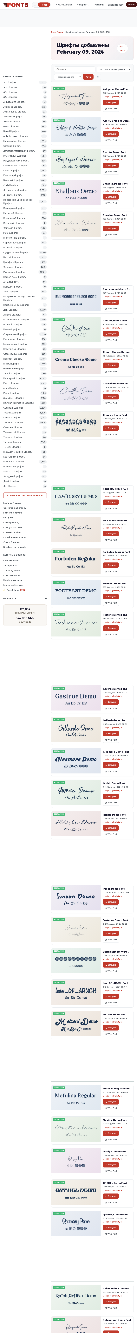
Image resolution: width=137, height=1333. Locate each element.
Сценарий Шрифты (13, 407)
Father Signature (12, 512)
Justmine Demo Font (115, 920)
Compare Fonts (11, 575)
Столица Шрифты (12, 146)
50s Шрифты (10, 87)
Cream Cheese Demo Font (119, 352)
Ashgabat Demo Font (116, 89)
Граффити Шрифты (13, 262)
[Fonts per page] (114, 69)
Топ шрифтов (10, 565)
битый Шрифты (11, 131)
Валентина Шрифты (13, 461)
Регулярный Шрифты (14, 378)
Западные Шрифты (13, 476)
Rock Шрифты (10, 388)
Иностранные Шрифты (14, 237)
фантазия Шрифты (12, 228)
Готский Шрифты (11, 257)
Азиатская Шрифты (13, 116)
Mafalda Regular (12, 503)
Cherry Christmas (12, 527)
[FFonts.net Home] (16, 5)
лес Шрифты (9, 486)
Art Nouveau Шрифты (15, 111)
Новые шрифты (64, 4)
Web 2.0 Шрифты (12, 471)
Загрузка (110, 102)
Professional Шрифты (14, 368)
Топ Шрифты (82, 4)
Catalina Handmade (14, 537)
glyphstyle (117, 96)
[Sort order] (67, 77)
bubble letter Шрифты (15, 136)
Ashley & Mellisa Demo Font (119, 120)
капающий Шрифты (13, 213)
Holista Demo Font (114, 814)
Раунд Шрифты (11, 393)
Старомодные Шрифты (15, 354)
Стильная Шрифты (13, 427)
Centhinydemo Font (115, 320)
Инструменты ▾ (115, 4)
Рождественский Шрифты (16, 160)
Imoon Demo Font (114, 888)
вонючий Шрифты (12, 247)
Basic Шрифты (11, 126)
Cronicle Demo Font (115, 415)
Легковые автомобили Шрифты (19, 151)
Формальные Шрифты (14, 242)
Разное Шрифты (11, 329)
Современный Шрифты (15, 334)
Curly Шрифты (10, 185)
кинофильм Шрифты (13, 339)
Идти (88, 77)
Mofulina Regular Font (116, 1088)
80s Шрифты (10, 97)
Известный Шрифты (13, 223)
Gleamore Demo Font (116, 751)
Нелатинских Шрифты (14, 349)
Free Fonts (57, 32)
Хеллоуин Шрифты (13, 267)
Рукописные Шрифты (14, 272)
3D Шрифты (9, 82)
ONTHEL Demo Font (115, 1183)
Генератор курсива (13, 585)
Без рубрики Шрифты (14, 456)
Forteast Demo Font (115, 583)
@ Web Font (111, 108)
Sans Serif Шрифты (13, 398)
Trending (99, 4)
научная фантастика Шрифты (18, 403)
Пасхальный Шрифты (14, 218)
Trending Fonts (11, 570)
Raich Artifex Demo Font (118, 1288)
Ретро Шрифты (11, 383)
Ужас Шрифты (10, 291)
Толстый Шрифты (12, 442)
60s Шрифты (10, 92)
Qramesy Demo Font (115, 1214)
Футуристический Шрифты (16, 252)
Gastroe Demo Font (115, 688)
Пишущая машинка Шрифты (18, 452)
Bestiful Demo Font (114, 152)
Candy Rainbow (12, 542)
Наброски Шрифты (12, 358)
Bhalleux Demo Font (115, 183)
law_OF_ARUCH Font (115, 983)
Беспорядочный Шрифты (16, 319)
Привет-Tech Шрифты (14, 277)
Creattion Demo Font (116, 383)
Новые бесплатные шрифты (25, 495)
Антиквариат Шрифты (14, 102)
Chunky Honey (11, 522)
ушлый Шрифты (11, 373)
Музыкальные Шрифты (15, 344)
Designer (8, 517)
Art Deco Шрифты (13, 106)
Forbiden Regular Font (116, 552)
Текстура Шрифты (12, 437)
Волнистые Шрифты (13, 466)
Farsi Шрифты (10, 233)
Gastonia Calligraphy (14, 508)
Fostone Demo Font (115, 614)
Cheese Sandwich (13, 532)
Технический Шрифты (14, 432)
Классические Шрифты (15, 165)
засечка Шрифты (12, 412)
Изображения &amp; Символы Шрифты (19, 298)
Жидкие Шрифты (12, 314)
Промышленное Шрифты (16, 305)
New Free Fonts (12, 560)
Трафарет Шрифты (13, 422)
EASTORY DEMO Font (115, 489)
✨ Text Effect (14, 590)
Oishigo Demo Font (114, 1151)
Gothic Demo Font (114, 783)
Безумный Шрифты (13, 180)
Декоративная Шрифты (15, 190)
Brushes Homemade (14, 547)
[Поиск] (44, 4)
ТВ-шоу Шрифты (12, 447)
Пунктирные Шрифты (14, 208)
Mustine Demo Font (115, 1120)
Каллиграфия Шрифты (14, 141)
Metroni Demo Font (115, 1014)
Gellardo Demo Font (115, 720)
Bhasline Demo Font (115, 215)
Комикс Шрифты (11, 170)
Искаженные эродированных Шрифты (18, 202)
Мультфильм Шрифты (14, 155)
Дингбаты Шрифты (12, 195)
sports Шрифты (11, 417)
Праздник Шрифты (12, 286)
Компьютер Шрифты (13, 175)
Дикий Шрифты (11, 481)
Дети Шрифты (10, 310)
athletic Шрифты (12, 121)
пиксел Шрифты (11, 363)
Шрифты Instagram (13, 580)
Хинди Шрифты (11, 282)
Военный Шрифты (12, 324)
